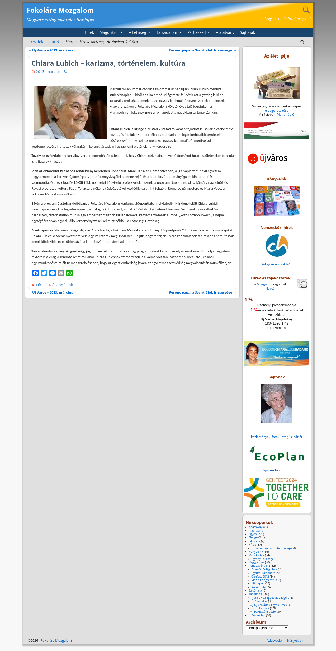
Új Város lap (257, 615)
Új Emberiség (260, 608)
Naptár (271, 288)
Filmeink (254, 541)
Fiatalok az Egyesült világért (270, 598)
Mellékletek (256, 555)
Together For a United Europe (271, 548)
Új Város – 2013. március (50, 50)
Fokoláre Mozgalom (60, 10)
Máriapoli (257, 583)
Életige (253, 537)
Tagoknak (255, 594)
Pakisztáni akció (265, 611)
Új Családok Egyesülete (270, 605)
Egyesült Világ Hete (264, 569)
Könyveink (256, 552)
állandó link (62, 284)
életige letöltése (276, 110)
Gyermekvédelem (277, 470)
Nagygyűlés (256, 562)
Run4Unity (258, 587)
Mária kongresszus (264, 580)
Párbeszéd (196, 32)
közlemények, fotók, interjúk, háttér (276, 436)
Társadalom (166, 32)
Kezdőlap (38, 41)
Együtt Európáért (263, 573)
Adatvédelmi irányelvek (285, 640)
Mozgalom (264, 284)
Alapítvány (225, 32)
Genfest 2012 (260, 576)
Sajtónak (247, 32)
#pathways (256, 527)
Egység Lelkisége (262, 559)
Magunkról (109, 32)
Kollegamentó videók (276, 264)
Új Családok (259, 601)
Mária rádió (285, 114)
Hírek (89, 32)
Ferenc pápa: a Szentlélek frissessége (202, 50)
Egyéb (253, 534)
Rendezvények (258, 566)
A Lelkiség (137, 32)
